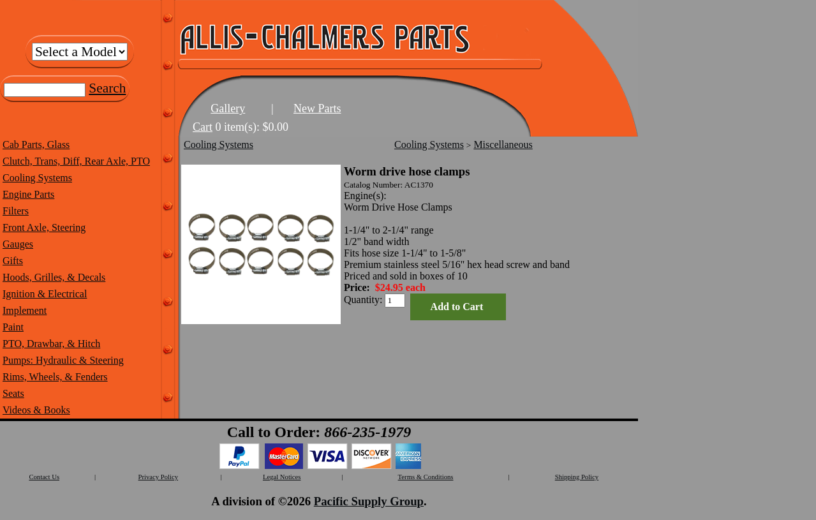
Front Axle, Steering (44, 227)
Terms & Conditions (426, 476)
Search (107, 88)
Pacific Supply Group (369, 501)
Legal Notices (281, 476)
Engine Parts (28, 194)
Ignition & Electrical (45, 293)
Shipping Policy (576, 476)
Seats (13, 393)
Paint (13, 327)
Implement (25, 310)
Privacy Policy (158, 476)
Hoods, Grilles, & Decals (54, 277)
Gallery (228, 108)
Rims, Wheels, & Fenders (55, 376)
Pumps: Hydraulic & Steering (63, 360)
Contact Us (44, 476)
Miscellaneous (502, 144)
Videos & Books (36, 410)
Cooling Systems (37, 177)
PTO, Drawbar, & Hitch (51, 343)
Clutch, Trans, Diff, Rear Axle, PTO (76, 161)
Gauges (18, 244)
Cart (202, 127)
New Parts (317, 108)
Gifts (13, 260)
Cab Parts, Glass (36, 144)
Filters (16, 210)
